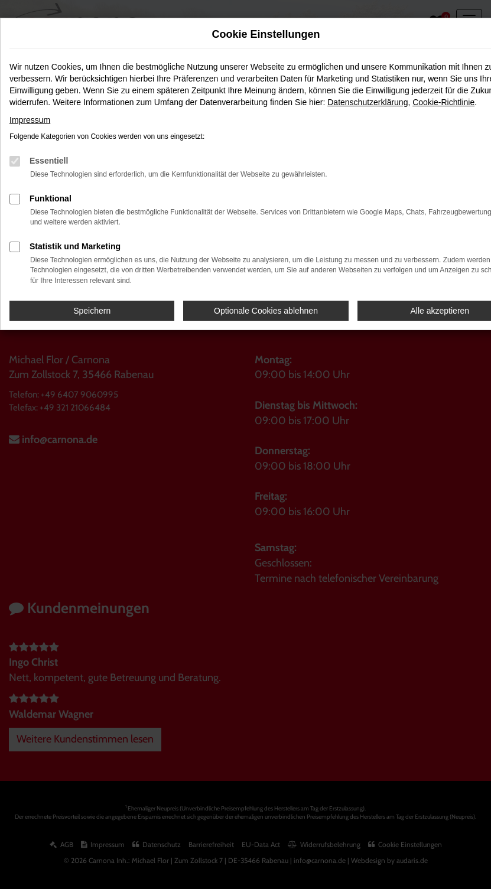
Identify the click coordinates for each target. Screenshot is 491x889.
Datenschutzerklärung (367, 102)
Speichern (91, 310)
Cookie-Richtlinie (443, 102)
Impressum (29, 120)
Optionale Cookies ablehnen (266, 310)
